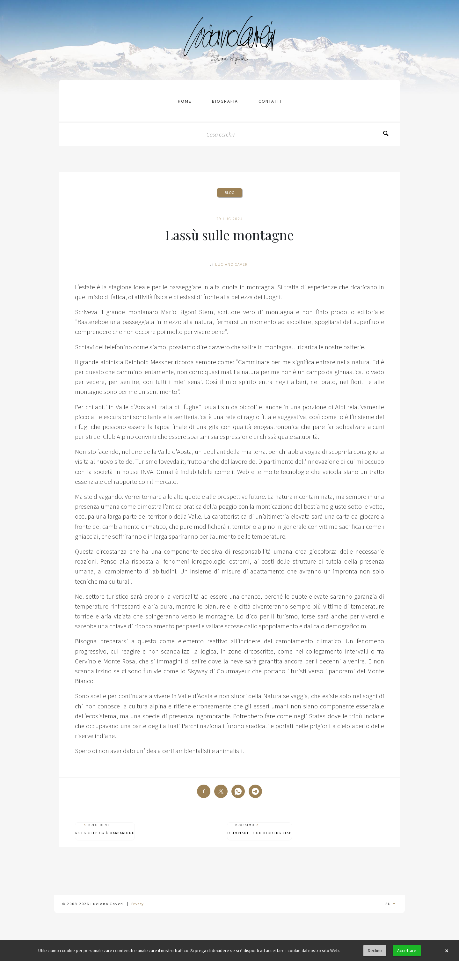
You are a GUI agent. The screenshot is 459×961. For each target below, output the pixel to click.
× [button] (446, 951)
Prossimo (259, 829)
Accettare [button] (406, 950)
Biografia (225, 101)
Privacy (137, 903)
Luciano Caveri (232, 264)
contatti (270, 101)
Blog (229, 192)
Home (185, 101)
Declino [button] (375, 950)
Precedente (105, 829)
